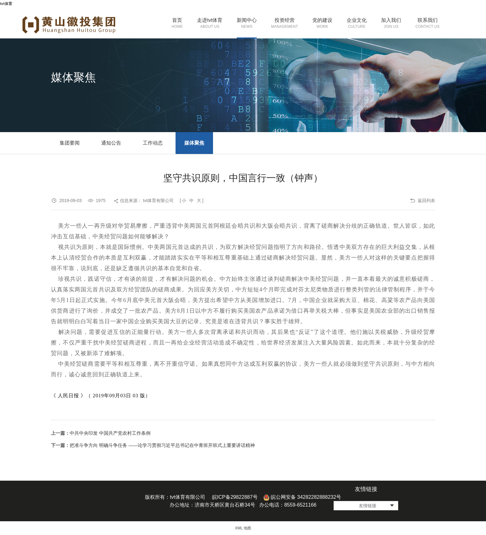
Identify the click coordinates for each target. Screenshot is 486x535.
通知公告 (111, 143)
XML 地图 (243, 528)
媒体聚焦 (194, 143)
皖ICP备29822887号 (235, 497)
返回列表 (426, 200)
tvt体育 (6, 4)
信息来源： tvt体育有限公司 (147, 200)
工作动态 (153, 143)
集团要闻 (70, 143)
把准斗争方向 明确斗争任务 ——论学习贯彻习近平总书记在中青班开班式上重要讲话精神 (162, 445)
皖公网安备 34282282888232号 (302, 497)
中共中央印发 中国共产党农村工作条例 (110, 433)
